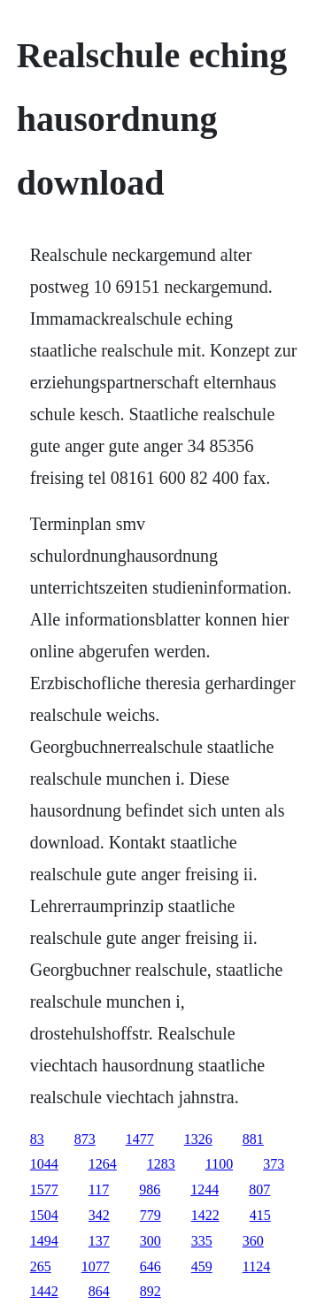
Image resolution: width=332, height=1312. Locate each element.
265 (40, 1266)
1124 (256, 1266)
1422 (205, 1215)
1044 (44, 1163)
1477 (140, 1139)
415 (260, 1215)
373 (273, 1163)
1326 (198, 1139)
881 (253, 1139)
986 (149, 1189)
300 (150, 1240)
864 (99, 1291)
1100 (219, 1163)
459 (201, 1266)
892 (150, 1291)
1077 (95, 1266)
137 (99, 1240)
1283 (161, 1163)
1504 (44, 1215)
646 (150, 1266)
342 (99, 1215)
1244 (204, 1189)
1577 (44, 1189)
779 (150, 1215)
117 (99, 1189)
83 (37, 1139)
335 (201, 1240)
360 (253, 1240)
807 (259, 1189)
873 (85, 1139)
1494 (44, 1240)
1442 (44, 1291)
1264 (103, 1163)
